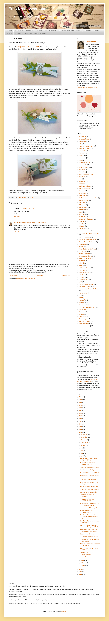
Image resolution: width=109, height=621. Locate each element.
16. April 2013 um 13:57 (39, 222)
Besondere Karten (84, 148)
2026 (80, 397)
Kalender (81, 221)
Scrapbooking (83, 279)
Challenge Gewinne (84, 162)
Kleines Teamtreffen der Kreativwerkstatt (87, 463)
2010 (80, 574)
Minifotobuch (83, 251)
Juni (82, 450)
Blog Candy (82, 150)
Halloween (82, 205)
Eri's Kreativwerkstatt (28, 9)
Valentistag (82, 316)
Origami (81, 263)
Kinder (81, 223)
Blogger (63, 611)
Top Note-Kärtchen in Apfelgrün (87, 495)
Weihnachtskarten (84, 326)
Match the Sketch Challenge (87, 249)
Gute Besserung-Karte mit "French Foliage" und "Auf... (89, 526)
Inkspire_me (82, 216)
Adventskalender (84, 139)
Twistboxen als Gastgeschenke (90, 470)
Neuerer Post (13, 275)
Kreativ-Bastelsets (84, 237)
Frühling (81, 183)
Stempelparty (83, 293)
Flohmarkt (39, 30)
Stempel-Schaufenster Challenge (89, 289)
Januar (83, 565)
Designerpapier (83, 167)
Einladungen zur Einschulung (89, 486)
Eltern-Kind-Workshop (86, 174)
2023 (80, 405)
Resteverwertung (84, 272)
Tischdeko (82, 305)
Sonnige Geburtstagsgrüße (88, 492)
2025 (80, 399)
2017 (80, 421)
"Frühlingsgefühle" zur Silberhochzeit (87, 500)
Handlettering (83, 207)
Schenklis (81, 277)
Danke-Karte (83, 165)
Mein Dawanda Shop (50, 30)
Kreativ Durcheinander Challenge (89, 233)
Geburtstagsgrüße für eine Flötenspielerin (88, 459)
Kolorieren (82, 228)
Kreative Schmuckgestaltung (87, 239)
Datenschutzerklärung (40, 33)
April (82, 456)
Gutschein (82, 202)
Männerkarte (83, 244)
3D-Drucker (82, 136)
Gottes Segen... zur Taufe (88, 557)
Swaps (81, 297)
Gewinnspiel (82, 193)
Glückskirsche (83, 195)
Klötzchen (82, 226)
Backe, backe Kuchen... (87, 534)
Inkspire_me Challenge (86, 219)
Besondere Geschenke (85, 146)
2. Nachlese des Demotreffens (89, 489)
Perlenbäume (19, 33)
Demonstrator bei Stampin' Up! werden (70, 30)
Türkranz (81, 312)
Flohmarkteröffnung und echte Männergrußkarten (89, 476)
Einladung (82, 169)
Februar (83, 563)
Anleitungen (82, 141)
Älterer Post (66, 275)
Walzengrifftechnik (85, 321)
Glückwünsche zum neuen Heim (88, 198)
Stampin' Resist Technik (86, 284)
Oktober (83, 440)
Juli (82, 448)
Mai (82, 453)
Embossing (82, 176)
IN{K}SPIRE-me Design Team (22, 222)
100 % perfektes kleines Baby (89, 467)
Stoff (80, 295)
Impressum (28, 33)
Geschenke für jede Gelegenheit (24, 30)
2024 (80, 402)
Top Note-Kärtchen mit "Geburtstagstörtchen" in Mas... (89, 516)
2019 (80, 416)
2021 (80, 410)
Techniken (82, 302)
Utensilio (81, 314)
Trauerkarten (83, 309)
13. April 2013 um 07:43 (26, 208)
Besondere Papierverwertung (89, 472)
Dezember (84, 434)
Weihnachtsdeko (84, 323)
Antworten (17, 216)
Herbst (81, 212)
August (83, 445)
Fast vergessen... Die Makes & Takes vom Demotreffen (89, 530)
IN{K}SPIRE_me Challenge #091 (28, 47)
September (84, 442)
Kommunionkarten (84, 231)
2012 (80, 569)
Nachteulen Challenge (85, 256)
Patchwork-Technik (85, 268)
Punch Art (82, 270)
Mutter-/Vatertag (84, 253)
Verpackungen (83, 319)
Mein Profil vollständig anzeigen (87, 87)
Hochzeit (81, 214)
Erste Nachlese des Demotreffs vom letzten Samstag (90, 504)
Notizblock (82, 260)
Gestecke (9, 33)
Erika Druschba (92, 41)
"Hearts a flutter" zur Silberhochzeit (86, 553)
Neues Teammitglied (85, 258)
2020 (80, 413)
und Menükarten (86, 381)
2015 (80, 426)
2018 (80, 418)
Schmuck (96, 30)
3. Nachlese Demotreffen (88, 479)
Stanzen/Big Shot (84, 286)
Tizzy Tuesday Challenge (86, 307)
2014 (80, 429)
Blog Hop (82, 153)
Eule (80, 179)
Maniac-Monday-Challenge (87, 242)
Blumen (81, 155)
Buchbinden (82, 158)
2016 (80, 424)
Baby (80, 143)
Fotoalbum (82, 181)
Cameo (81, 160)
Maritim (81, 246)
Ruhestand (82, 275)
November (84, 437)
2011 (80, 571)
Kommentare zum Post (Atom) (25, 278)
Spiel (80, 282)
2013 (80, 432)
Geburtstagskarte (84, 188)
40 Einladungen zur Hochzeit (89, 536)
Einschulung (82, 172)
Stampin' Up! (87, 30)
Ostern (81, 265)
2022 (80, 407)
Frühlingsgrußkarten (85, 186)
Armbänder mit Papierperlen (89, 508)
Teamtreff (82, 300)
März (82, 560)
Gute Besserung (83, 200)
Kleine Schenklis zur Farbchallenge (86, 511)
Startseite (9, 30)
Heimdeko (82, 209)
